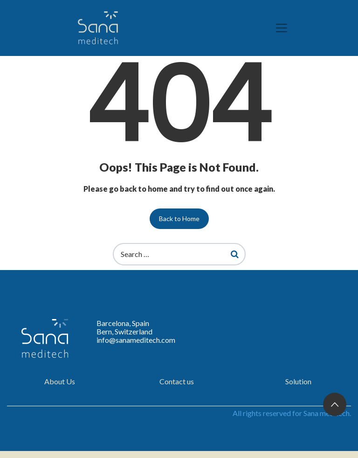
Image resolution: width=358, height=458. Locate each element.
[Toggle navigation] (281, 28)
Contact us (176, 381)
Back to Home (179, 218)
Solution (298, 381)
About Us (59, 381)
